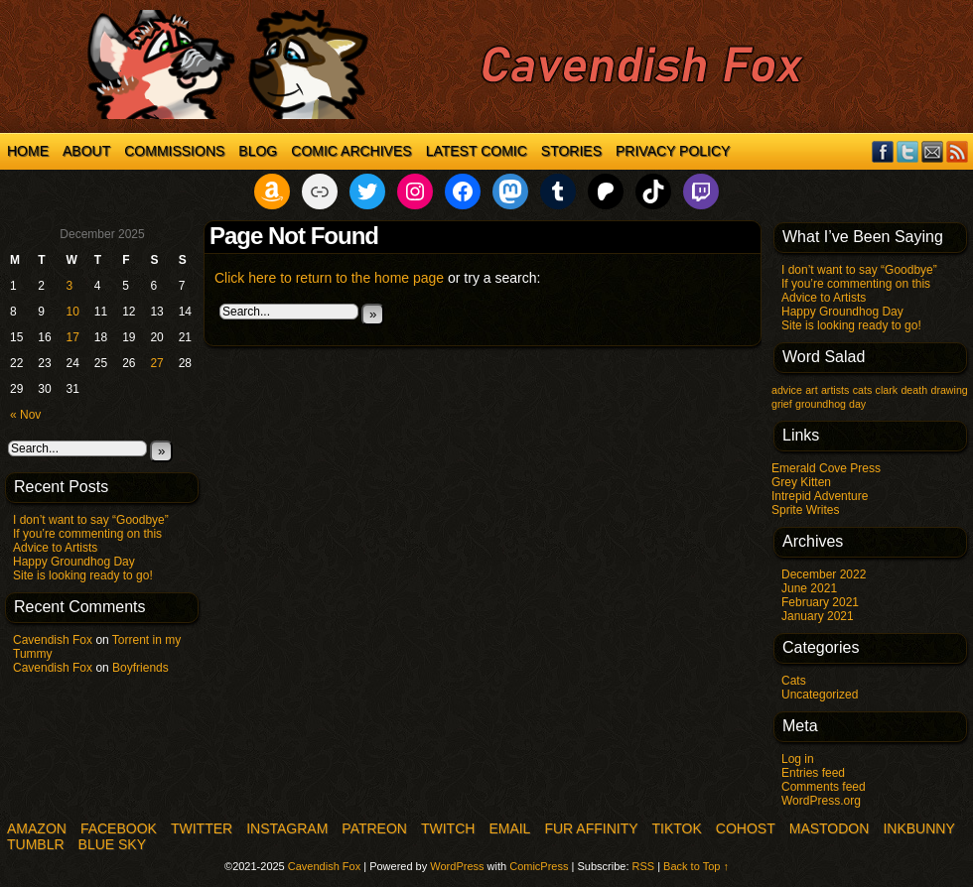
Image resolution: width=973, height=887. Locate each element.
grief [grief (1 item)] (781, 404)
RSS (957, 151)
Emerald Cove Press (826, 468)
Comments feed (823, 787)
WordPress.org (821, 801)
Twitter (908, 151)
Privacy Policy (673, 151)
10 (73, 311)
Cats (793, 681)
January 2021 (817, 616)
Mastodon (829, 828)
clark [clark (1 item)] (887, 390)
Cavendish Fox (52, 640)
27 (156, 363)
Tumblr (36, 844)
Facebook (883, 151)
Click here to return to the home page (329, 278)
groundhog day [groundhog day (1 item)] (830, 404)
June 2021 (809, 588)
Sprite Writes (805, 510)
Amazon (37, 828)
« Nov (25, 415)
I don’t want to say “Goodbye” (91, 520)
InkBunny (918, 828)
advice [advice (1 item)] (786, 390)
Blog (257, 151)
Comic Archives (351, 151)
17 (73, 337)
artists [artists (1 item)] (835, 390)
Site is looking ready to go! (83, 575)
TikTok (677, 828)
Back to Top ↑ (696, 866)
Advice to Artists (55, 548)
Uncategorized (819, 694)
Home (28, 151)
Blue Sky (112, 844)
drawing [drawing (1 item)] (948, 390)
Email (932, 151)
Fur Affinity (590, 828)
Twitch (448, 828)
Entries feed (813, 773)
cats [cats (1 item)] (863, 390)
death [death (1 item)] (914, 390)
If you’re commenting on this (87, 534)
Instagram (287, 828)
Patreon (374, 828)
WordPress (457, 866)
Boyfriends (140, 668)
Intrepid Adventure (819, 496)
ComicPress (538, 866)
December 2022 (823, 574)
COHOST (745, 828)
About (86, 151)
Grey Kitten (801, 482)
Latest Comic (476, 151)
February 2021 (820, 602)
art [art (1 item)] (811, 390)
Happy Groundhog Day (74, 562)
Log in (797, 759)
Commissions (174, 151)
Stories (571, 151)
